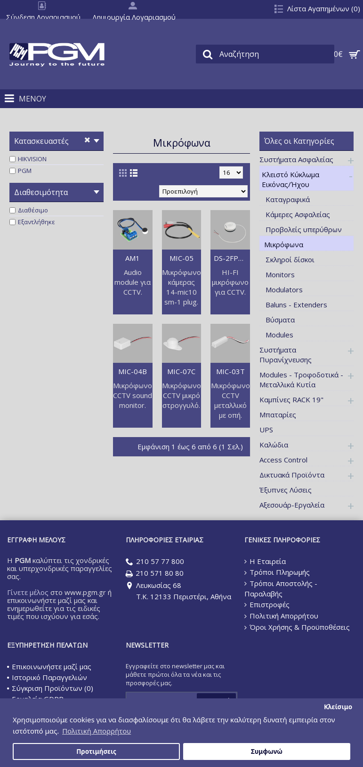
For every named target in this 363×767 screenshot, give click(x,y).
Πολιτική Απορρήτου (281, 616)
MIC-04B (132, 371)
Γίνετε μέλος (27, 592)
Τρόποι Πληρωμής (277, 572)
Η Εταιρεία (265, 561)
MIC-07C (181, 371)
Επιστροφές (267, 604)
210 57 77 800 (155, 561)
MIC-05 (181, 258)
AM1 (132, 258)
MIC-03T (230, 371)
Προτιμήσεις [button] (96, 751)
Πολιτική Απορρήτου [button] (96, 731)
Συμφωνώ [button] (266, 751)
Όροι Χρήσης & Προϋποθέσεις (297, 627)
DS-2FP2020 (232, 258)
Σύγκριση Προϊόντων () (50, 688)
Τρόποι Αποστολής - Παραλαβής (280, 588)
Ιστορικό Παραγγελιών (47, 677)
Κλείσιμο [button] (338, 707)
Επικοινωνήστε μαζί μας (49, 666)
